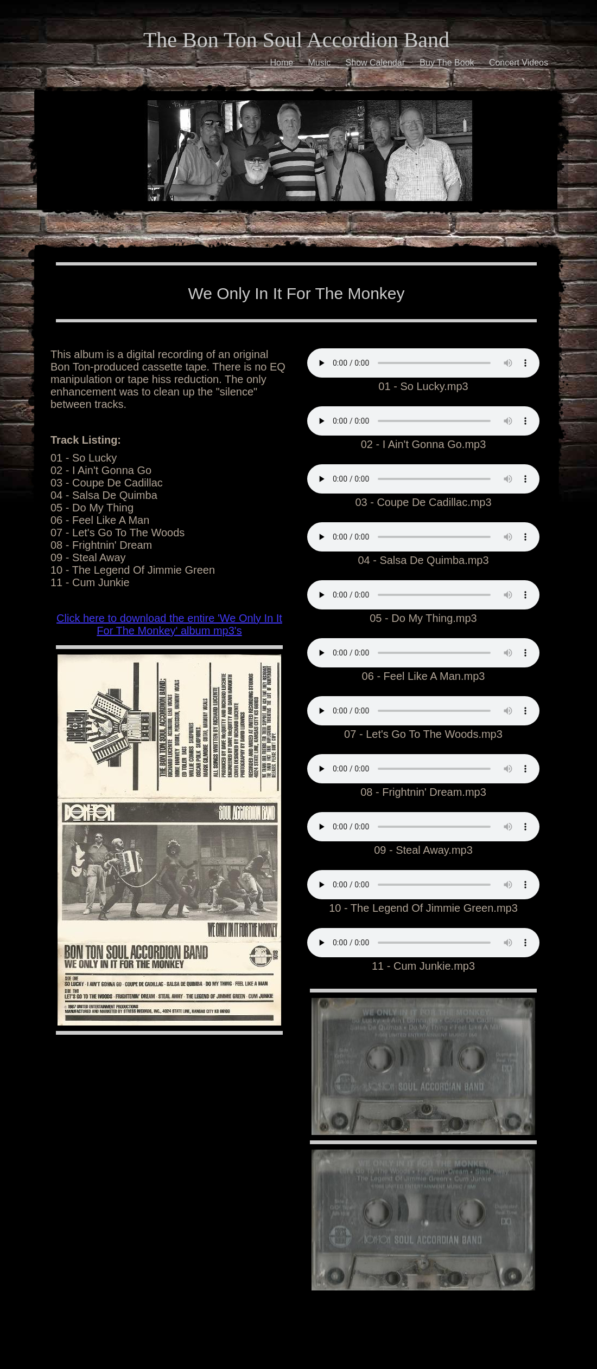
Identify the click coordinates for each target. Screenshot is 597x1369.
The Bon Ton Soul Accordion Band (296, 40)
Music (319, 62)
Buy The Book (447, 62)
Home (281, 62)
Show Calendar (375, 62)
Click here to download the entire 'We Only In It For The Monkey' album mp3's (169, 624)
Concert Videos (518, 62)
